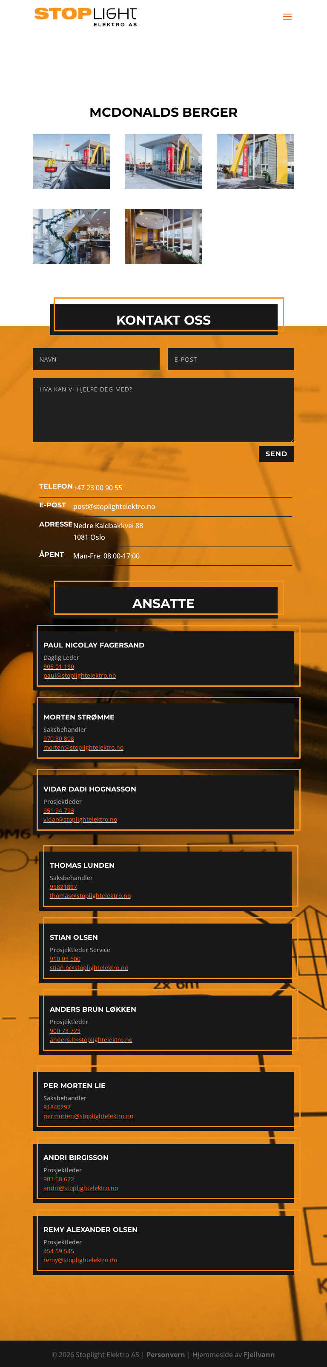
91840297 (57, 1107)
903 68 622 (58, 1179)
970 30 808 (58, 738)
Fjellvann (259, 1354)
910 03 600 (65, 959)
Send (276, 454)
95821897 (63, 887)
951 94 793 (58, 810)
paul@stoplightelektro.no (79, 675)
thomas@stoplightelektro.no (90, 896)
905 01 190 (58, 666)
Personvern (165, 1354)
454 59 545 (58, 1251)
